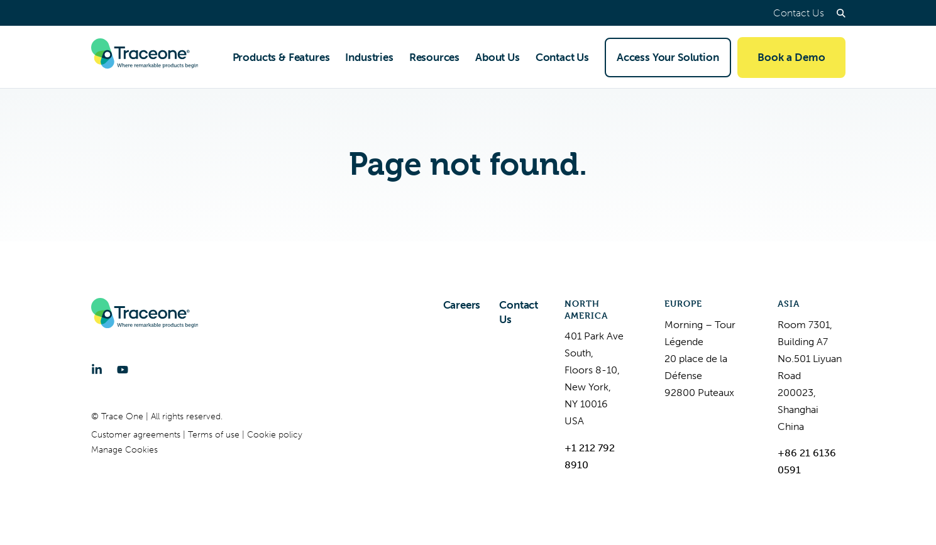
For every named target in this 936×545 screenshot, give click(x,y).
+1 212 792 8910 (589, 456)
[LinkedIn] (96, 369)
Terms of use (215, 434)
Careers (462, 305)
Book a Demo (791, 57)
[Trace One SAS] (145, 57)
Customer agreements (137, 434)
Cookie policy (274, 434)
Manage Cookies (124, 449)
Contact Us (798, 13)
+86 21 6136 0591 (807, 461)
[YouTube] (122, 369)
